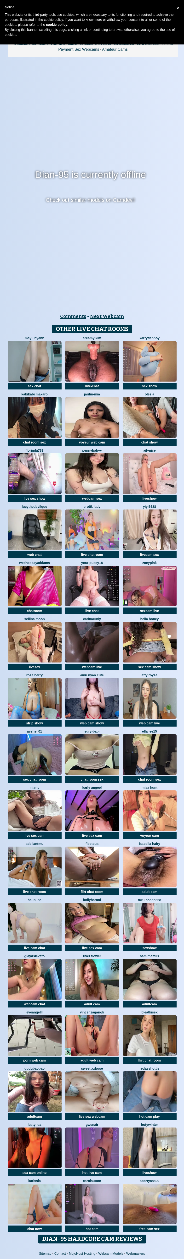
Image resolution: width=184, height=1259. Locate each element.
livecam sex (149, 555)
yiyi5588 (149, 507)
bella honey (149, 619)
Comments (73, 316)
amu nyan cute (92, 675)
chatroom (34, 611)
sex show (149, 386)
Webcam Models (110, 1253)
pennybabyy (92, 450)
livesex (34, 667)
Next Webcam (107, 316)
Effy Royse (149, 675)
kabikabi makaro (34, 394)
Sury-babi (91, 731)
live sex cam (35, 836)
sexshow (149, 948)
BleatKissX (149, 1012)
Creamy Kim (92, 338)
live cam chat (34, 948)
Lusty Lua (34, 1125)
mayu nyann (34, 338)
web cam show (92, 723)
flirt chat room (92, 892)
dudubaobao (34, 1068)
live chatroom (92, 555)
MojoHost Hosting (82, 1253)
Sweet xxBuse (92, 1068)
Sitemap (45, 1253)
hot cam (92, 1229)
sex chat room (34, 779)
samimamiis (149, 956)
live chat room (34, 892)
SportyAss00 (149, 1181)
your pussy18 (92, 563)
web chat (34, 555)
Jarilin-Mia (92, 394)
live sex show (34, 498)
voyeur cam (149, 836)
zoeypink (149, 563)
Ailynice (149, 450)
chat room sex (34, 442)
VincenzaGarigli (92, 1012)
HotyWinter (149, 1125)
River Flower (92, 956)
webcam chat (34, 1004)
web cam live (149, 723)
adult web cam (92, 1060)
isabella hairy (149, 844)
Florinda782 (35, 450)
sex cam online (34, 1173)
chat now (34, 1229)
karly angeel (92, 787)
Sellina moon (34, 619)
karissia (34, 1181)
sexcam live (149, 611)
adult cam (149, 892)
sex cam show (149, 667)
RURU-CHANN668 (149, 900)
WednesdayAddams (34, 563)
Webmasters (135, 1253)
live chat (92, 611)
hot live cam (92, 1173)
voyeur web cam (92, 442)
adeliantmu (34, 844)
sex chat (34, 386)
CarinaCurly (92, 619)
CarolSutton (92, 1181)
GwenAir (92, 1125)
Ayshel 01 (34, 731)
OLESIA (149, 394)
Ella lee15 (149, 731)
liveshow (149, 498)
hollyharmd (92, 900)
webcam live (92, 667)
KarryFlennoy (149, 338)
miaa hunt (149, 787)
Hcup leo (34, 900)
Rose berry (34, 675)
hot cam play (149, 1116)
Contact (60, 1253)
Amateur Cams (115, 49)
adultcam (149, 1004)
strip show (34, 723)
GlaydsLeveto (34, 956)
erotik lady (92, 507)
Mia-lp (34, 787)
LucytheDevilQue (34, 507)
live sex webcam (92, 1116)
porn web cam (34, 1060)
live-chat (92, 386)
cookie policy (56, 25)
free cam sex (149, 1229)
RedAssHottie (149, 1068)
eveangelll (34, 1012)
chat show (149, 442)
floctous (92, 844)
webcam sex (92, 498)
